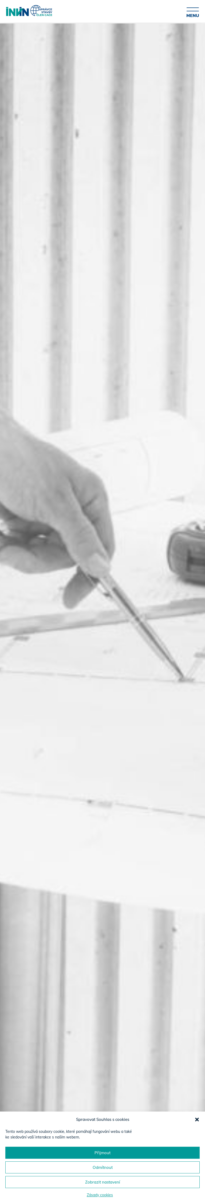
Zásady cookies (100, 1195)
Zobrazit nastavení (102, 1182)
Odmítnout (103, 1167)
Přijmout (102, 1152)
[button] (197, 1119)
